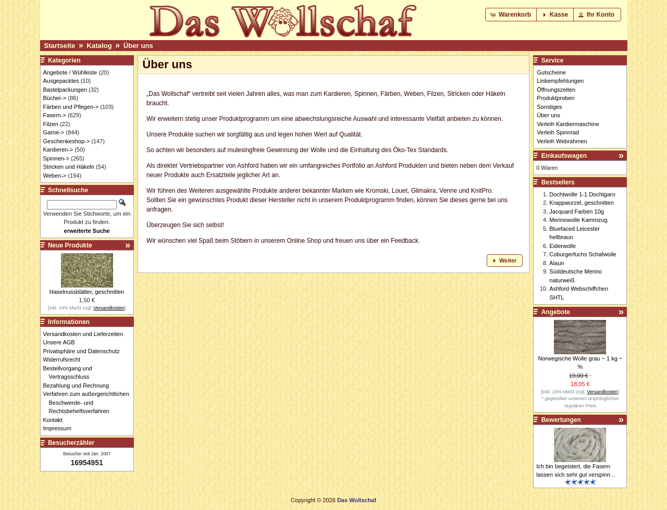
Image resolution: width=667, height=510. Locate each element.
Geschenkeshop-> (66, 141)
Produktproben (555, 98)
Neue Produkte (70, 245)
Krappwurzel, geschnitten (581, 203)
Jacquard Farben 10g (576, 211)
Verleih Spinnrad (558, 132)
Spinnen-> (56, 158)
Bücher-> (55, 98)
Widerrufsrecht (65, 359)
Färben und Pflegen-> (71, 107)
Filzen (50, 124)
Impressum (60, 428)
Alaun (556, 263)
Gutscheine (551, 72)
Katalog (99, 45)
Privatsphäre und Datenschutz (84, 351)
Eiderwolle (562, 246)
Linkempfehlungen (560, 81)
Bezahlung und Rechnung (79, 385)
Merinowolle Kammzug (578, 220)
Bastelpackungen (65, 89)
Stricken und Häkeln (68, 167)
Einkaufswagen (564, 155)
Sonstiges (549, 107)
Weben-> (55, 175)
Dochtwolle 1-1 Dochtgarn (582, 194)
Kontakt (56, 420)
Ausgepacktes (61, 81)
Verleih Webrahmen (562, 141)
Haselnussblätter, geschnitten (87, 292)
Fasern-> (54, 115)
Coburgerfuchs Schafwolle (582, 254)
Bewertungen (561, 420)
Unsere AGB (62, 342)
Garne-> (54, 132)
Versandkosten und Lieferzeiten (86, 334)
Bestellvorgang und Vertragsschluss (70, 372)
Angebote (555, 312)
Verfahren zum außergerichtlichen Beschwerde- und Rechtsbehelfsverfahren (89, 402)
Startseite (59, 45)
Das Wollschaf (356, 500)
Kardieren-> (58, 149)
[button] (511, 14)
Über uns (138, 45)
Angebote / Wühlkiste (70, 72)
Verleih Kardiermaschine (568, 124)
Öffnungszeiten (556, 89)
